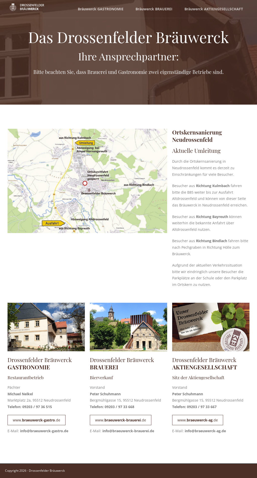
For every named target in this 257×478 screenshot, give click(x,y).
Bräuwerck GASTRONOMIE (100, 9)
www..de (36, 420)
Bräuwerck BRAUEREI (154, 9)
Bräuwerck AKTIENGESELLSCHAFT (213, 9)
